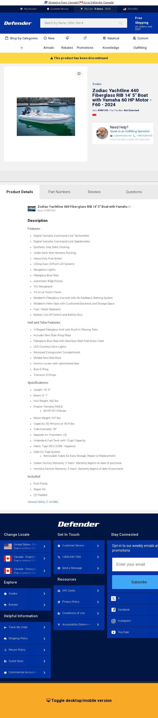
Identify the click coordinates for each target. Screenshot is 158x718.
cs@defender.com (121, 135)
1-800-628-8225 (142, 135)
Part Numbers (59, 192)
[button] (79, 74)
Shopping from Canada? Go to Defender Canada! (79, 2)
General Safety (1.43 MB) (43, 502)
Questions (134, 192)
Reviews (94, 192)
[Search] (122, 23)
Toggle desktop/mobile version (79, 700)
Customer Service (58, 9)
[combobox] (83, 23)
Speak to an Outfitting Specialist (129, 131)
